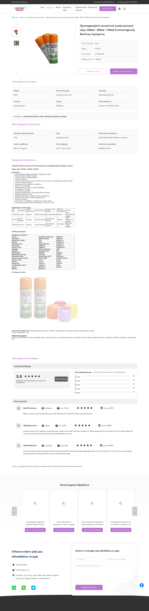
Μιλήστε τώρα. (108, 8)
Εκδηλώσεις (92, 7)
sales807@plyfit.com (23, 522)
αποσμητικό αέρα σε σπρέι (48, 418)
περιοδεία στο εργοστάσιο (88, 581)
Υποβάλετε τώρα (89, 539)
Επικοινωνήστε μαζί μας (80, 8)
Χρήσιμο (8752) (106, 377)
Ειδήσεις (100, 578)
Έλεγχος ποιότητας (87, 584)
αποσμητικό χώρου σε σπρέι (28, 418)
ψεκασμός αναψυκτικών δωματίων (70, 418)
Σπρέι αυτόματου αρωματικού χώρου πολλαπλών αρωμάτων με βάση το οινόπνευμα (55, 476)
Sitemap (84, 588)
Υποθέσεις (101, 574)
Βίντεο (58, 7)
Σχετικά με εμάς (67, 8)
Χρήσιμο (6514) (108, 397)
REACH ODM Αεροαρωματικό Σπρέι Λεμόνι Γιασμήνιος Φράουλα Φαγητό (83, 476)
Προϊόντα (50, 7)
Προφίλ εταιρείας (87, 577)
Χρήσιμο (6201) (109, 360)
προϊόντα (22, 17)
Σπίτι (42, 7)
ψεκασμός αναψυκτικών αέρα (35, 17)
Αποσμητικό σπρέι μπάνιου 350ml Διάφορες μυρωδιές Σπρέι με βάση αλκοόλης (15, 476)
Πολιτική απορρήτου (33, 608)
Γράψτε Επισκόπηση (61, 331)
